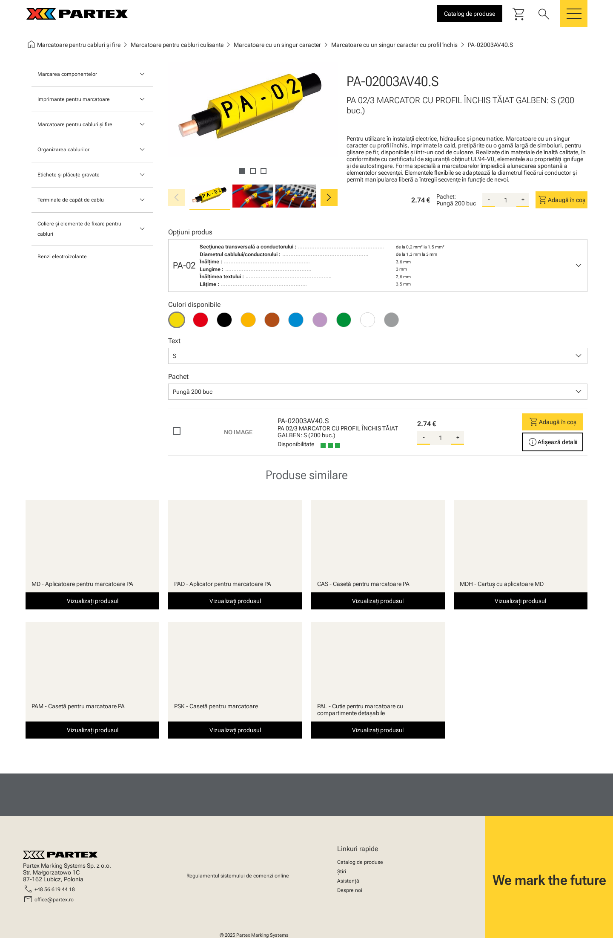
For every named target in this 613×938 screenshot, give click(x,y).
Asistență (348, 881)
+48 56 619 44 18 (54, 889)
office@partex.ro (54, 900)
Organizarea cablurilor (63, 150)
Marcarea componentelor (67, 74)
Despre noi (349, 890)
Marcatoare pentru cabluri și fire (74, 124)
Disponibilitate (296, 444)
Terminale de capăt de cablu (70, 200)
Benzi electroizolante (62, 257)
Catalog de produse (360, 862)
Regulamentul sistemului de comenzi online (237, 876)
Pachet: (446, 196)
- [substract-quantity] (489, 199)
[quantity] (505, 200)
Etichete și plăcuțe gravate (68, 175)
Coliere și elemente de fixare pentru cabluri (79, 229)
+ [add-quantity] (522, 199)
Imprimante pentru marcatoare (73, 99)
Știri (341, 872)
